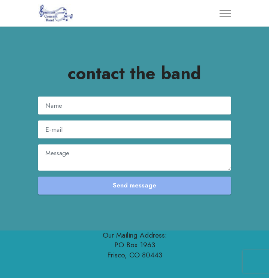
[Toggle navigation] (225, 13)
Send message (134, 185)
